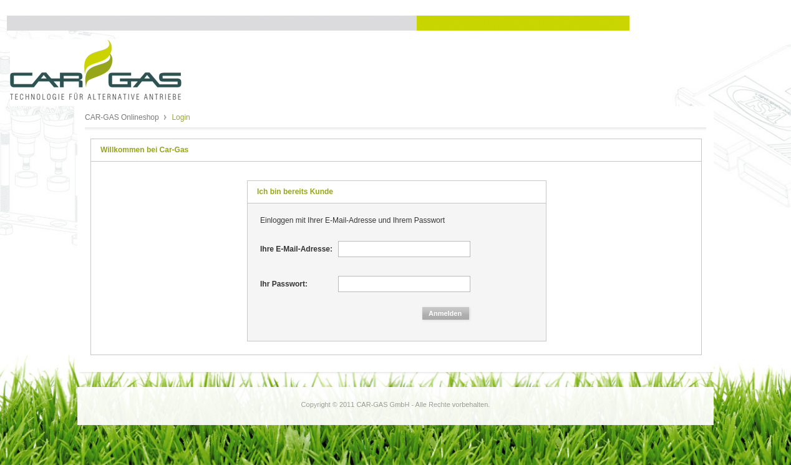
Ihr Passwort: (284, 284)
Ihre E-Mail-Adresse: (296, 249)
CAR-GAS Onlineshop (123, 117)
